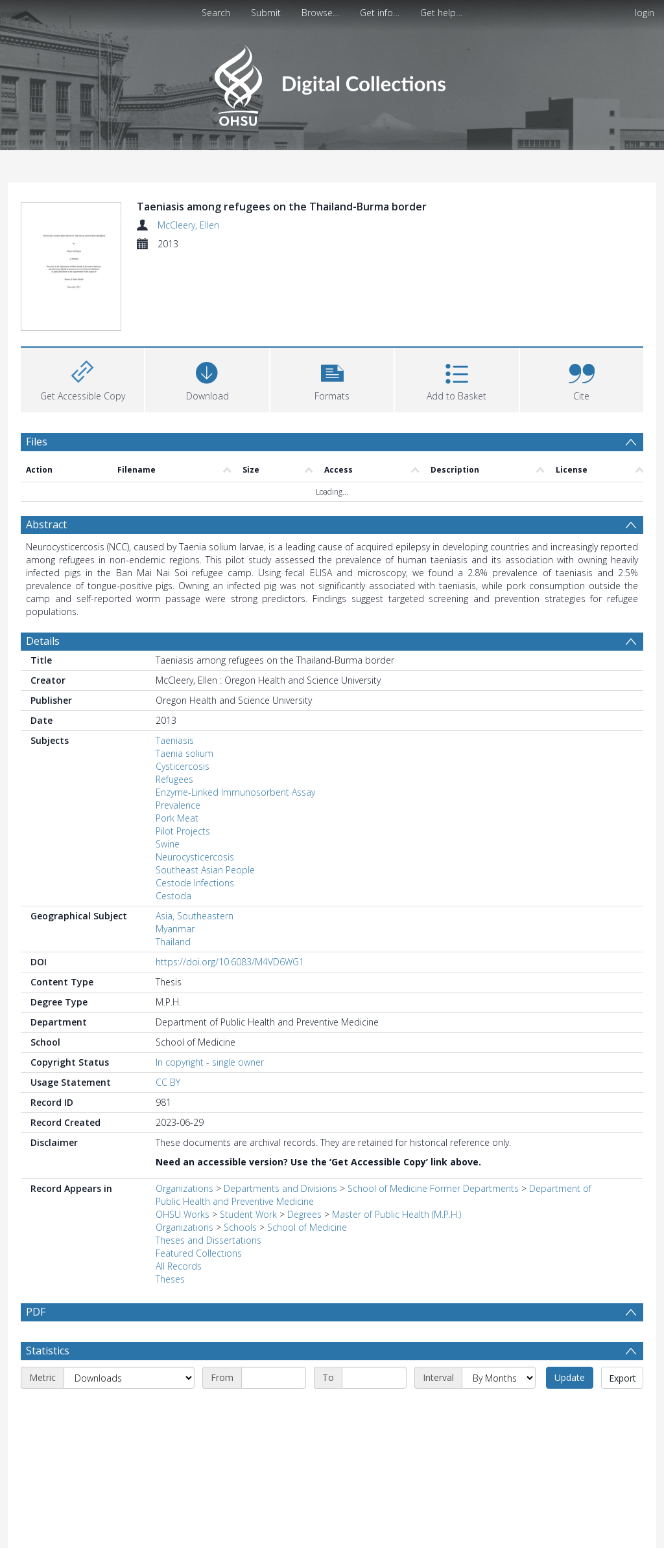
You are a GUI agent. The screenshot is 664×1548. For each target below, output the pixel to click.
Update (569, 1377)
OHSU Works (182, 1214)
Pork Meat (177, 818)
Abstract (46, 524)
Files (36, 441)
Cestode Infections (195, 883)
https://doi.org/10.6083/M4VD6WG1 (230, 962)
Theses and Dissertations (208, 1240)
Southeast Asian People (205, 870)
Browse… (320, 12)
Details (43, 641)
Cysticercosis (182, 766)
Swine (168, 844)
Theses (170, 1279)
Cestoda (173, 896)
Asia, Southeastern (194, 916)
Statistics (47, 1350)
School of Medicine (307, 1227)
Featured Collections (199, 1253)
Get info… (379, 12)
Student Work (248, 1214)
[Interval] (499, 1378)
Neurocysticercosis (195, 857)
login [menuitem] (644, 12)
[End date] (374, 1378)
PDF (35, 1312)
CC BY (168, 1082)
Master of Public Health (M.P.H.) (396, 1214)
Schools (240, 1227)
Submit (266, 12)
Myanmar (175, 929)
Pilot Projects (183, 831)
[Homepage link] (332, 82)
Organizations (184, 1188)
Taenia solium (184, 753)
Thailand (173, 942)
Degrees (304, 1214)
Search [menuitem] (216, 12)
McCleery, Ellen (188, 225)
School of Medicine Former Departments (433, 1188)
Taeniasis (175, 740)
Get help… (441, 12)
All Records (179, 1266)
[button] (332, 378)
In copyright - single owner (210, 1062)
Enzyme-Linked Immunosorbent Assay (235, 792)
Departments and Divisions (280, 1188)
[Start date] (273, 1378)
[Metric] (129, 1378)
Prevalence (178, 805)
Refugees (174, 779)
